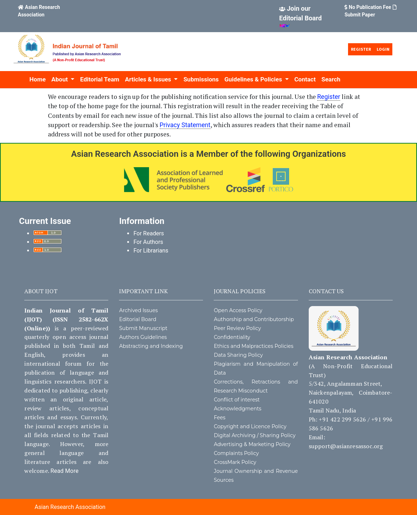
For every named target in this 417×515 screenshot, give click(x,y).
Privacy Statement (185, 125)
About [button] (60, 79)
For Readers (148, 233)
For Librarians (150, 250)
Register (361, 49)
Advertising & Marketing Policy (252, 444)
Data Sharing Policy (238, 355)
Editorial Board (137, 319)
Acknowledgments (237, 408)
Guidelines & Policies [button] (253, 79)
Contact (305, 79)
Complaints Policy (236, 453)
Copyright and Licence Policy (250, 426)
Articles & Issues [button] (149, 79)
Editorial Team (99, 79)
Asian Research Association (70, 507)
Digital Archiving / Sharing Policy (255, 435)
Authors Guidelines (143, 337)
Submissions (201, 79)
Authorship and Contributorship (254, 319)
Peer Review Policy (237, 328)
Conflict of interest (236, 399)
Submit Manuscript (143, 328)
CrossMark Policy (235, 462)
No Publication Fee (370, 7)
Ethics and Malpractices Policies (253, 346)
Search (330, 79)
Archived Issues (138, 310)
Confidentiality (232, 337)
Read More (64, 471)
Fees (219, 417)
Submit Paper (359, 15)
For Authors (148, 242)
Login (383, 49)
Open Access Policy (238, 310)
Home (37, 79)
